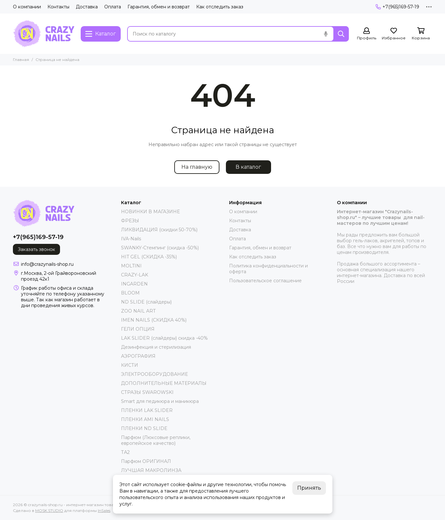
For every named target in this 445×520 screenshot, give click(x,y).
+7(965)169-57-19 (397, 7)
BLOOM (130, 293)
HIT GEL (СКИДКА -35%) (149, 257)
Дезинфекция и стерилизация (156, 347)
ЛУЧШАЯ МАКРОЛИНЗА (151, 470)
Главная (21, 59)
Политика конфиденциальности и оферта (268, 269)
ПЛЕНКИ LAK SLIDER (147, 410)
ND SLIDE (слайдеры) (146, 302)
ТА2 (125, 452)
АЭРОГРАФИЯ (138, 356)
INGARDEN (134, 284)
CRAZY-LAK (134, 275)
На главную (196, 167)
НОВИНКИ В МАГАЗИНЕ (150, 212)
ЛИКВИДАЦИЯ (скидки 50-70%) (159, 230)
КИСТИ (129, 365)
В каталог (248, 167)
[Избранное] (394, 34)
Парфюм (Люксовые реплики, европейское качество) (155, 440)
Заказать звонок (36, 249)
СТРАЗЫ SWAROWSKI (147, 392)
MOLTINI (131, 266)
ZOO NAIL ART (138, 311)
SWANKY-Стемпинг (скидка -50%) (160, 248)
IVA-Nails (131, 239)
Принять (309, 488)
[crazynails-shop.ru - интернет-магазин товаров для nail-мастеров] (43, 33)
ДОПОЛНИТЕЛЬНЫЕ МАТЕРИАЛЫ (164, 383)
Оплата (112, 7)
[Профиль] (366, 34)
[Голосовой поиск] (325, 34)
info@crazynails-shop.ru (47, 264)
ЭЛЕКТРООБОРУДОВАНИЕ (154, 374)
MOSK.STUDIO (49, 510)
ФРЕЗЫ (130, 221)
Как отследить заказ (219, 7)
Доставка (87, 7)
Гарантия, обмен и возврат (158, 7)
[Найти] (341, 34)
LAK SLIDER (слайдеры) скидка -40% (164, 338)
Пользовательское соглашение (265, 281)
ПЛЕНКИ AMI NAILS (145, 419)
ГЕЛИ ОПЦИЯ (138, 329)
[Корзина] (421, 34)
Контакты (58, 7)
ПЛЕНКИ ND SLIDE (144, 428)
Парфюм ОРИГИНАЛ (146, 461)
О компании (27, 7)
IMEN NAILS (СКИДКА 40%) (154, 320)
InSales (104, 510)
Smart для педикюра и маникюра (160, 401)
